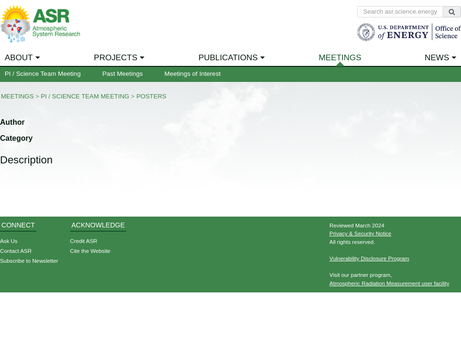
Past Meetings (122, 73)
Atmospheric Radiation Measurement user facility (389, 283)
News (437, 57)
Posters (151, 96)
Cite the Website (90, 251)
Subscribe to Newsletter (29, 261)
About (19, 57)
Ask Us (8, 241)
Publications (228, 57)
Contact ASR (16, 251)
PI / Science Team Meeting (42, 73)
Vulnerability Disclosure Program (369, 258)
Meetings (340, 57)
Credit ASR (83, 241)
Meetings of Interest (193, 73)
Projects (115, 57)
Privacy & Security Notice (360, 233)
